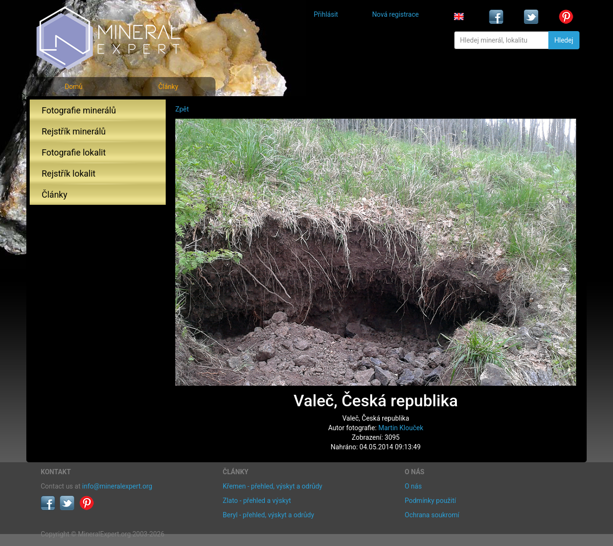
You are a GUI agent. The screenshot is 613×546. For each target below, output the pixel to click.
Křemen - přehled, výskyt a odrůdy (272, 486)
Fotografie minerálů (79, 110)
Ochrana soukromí (432, 515)
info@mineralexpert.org (117, 486)
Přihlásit (326, 14)
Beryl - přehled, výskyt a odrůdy (268, 515)
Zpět (182, 109)
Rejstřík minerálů (74, 131)
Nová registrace (395, 14)
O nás (413, 486)
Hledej (564, 40)
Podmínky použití (430, 500)
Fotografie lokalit (74, 152)
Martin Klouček (400, 428)
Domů (73, 86)
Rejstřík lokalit (68, 173)
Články (168, 86)
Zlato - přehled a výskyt (257, 500)
